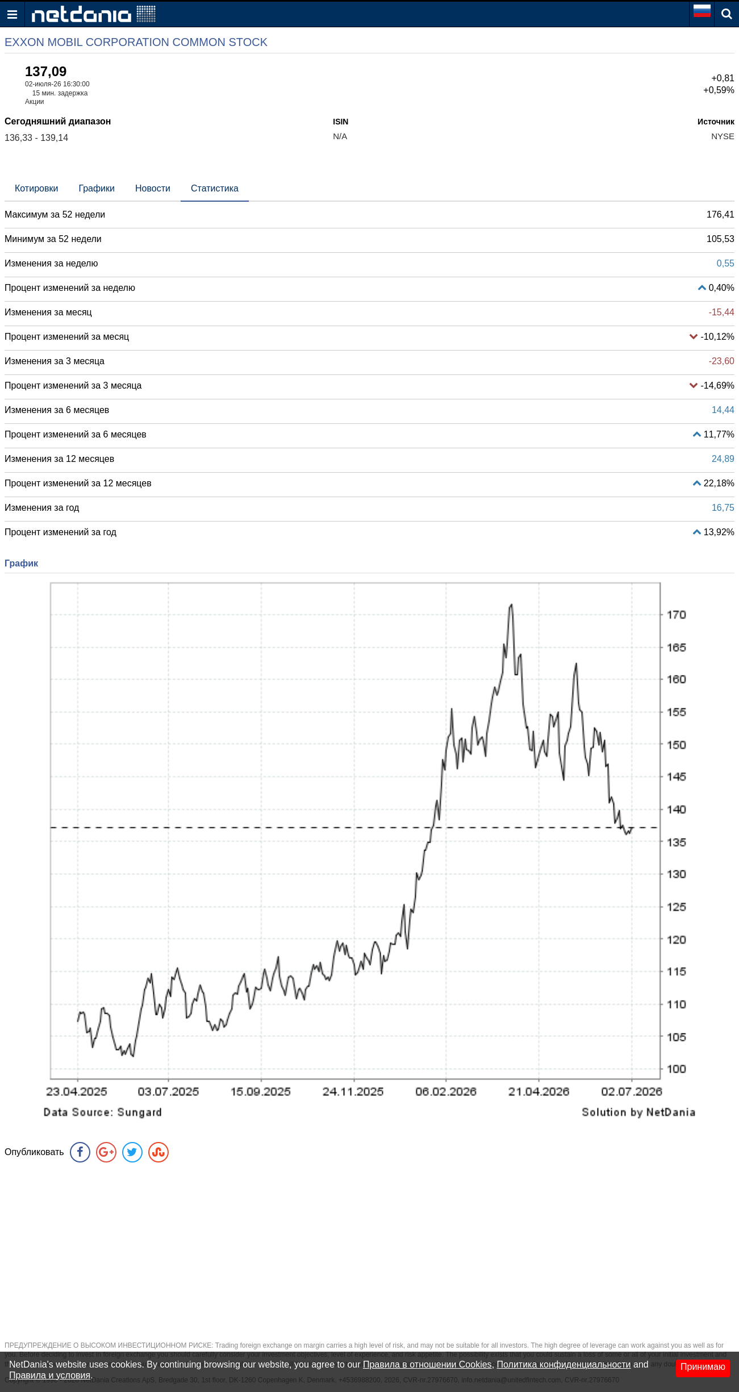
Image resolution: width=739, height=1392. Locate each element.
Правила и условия (49, 1375)
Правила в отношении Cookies (427, 1364)
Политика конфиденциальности (564, 1364)
